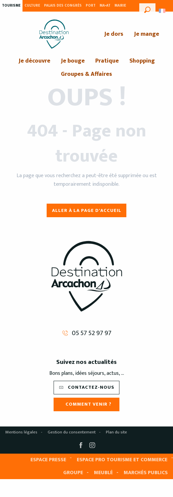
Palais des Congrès (63, 6)
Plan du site (116, 432)
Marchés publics (146, 472)
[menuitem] (54, 34)
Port (91, 6)
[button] (147, 9)
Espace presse (48, 459)
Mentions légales (21, 432)
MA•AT (105, 6)
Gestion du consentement (72, 432)
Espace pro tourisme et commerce (122, 459)
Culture (32, 6)
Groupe (73, 472)
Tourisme (11, 6)
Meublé (103, 472)
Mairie (120, 6)
